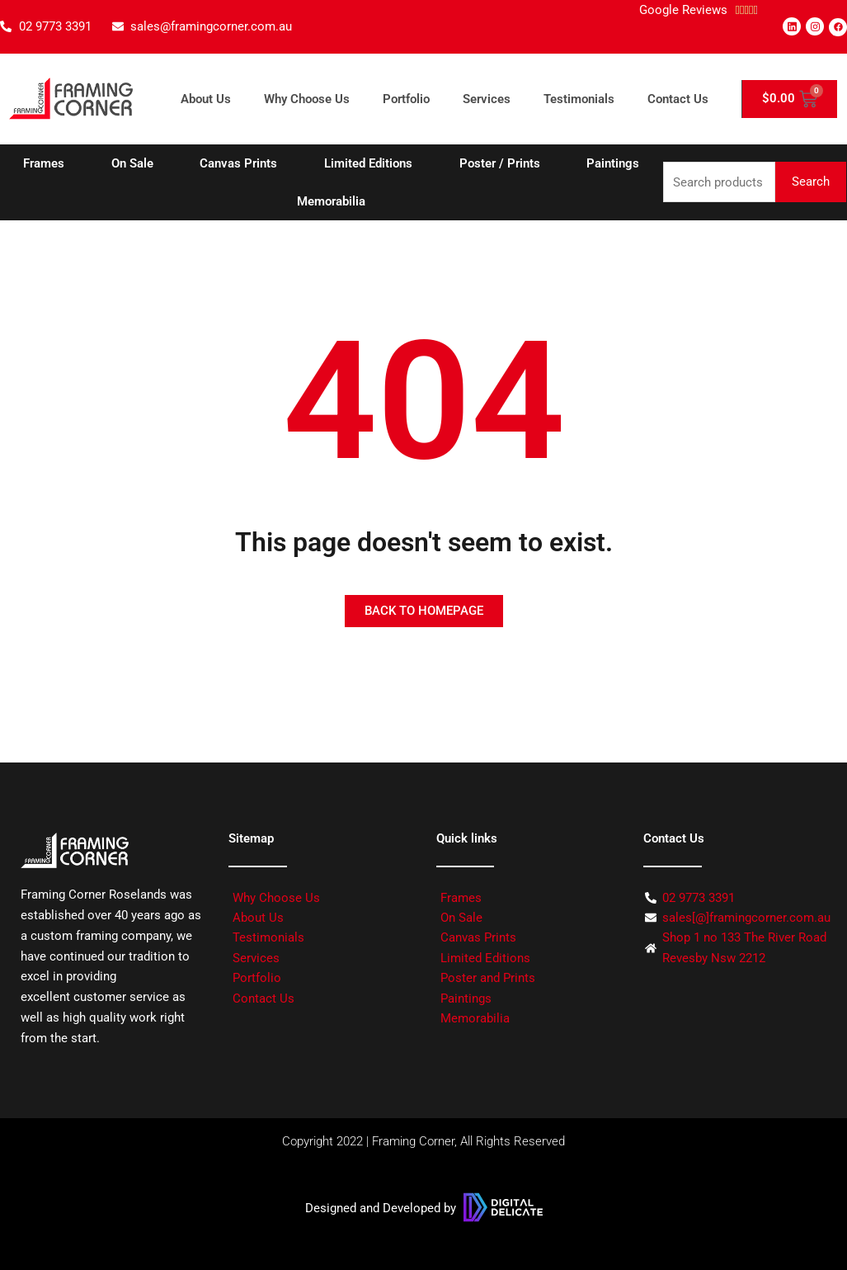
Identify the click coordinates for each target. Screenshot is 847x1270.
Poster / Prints (499, 163)
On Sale (132, 163)
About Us (206, 99)
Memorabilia (331, 201)
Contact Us (677, 99)
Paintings (612, 163)
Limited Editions (368, 163)
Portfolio (406, 99)
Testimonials (578, 99)
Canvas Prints (238, 163)
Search (811, 181)
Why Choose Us (307, 99)
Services (487, 99)
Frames (43, 163)
